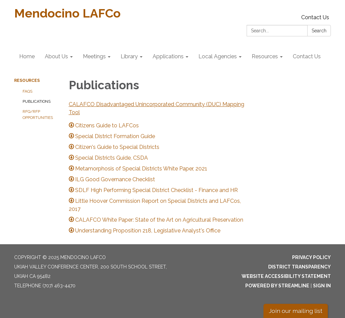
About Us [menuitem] (56, 56)
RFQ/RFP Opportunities (38, 114)
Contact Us (315, 17)
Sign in (322, 285)
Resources (27, 80)
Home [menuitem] (27, 56)
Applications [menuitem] (168, 56)
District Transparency (299, 266)
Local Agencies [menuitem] (217, 56)
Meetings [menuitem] (94, 56)
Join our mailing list (295, 310)
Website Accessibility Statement (286, 276)
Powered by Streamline (277, 285)
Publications (37, 101)
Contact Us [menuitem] (307, 56)
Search (319, 30)
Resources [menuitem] (265, 56)
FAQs (27, 91)
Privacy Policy (311, 257)
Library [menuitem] (129, 56)
